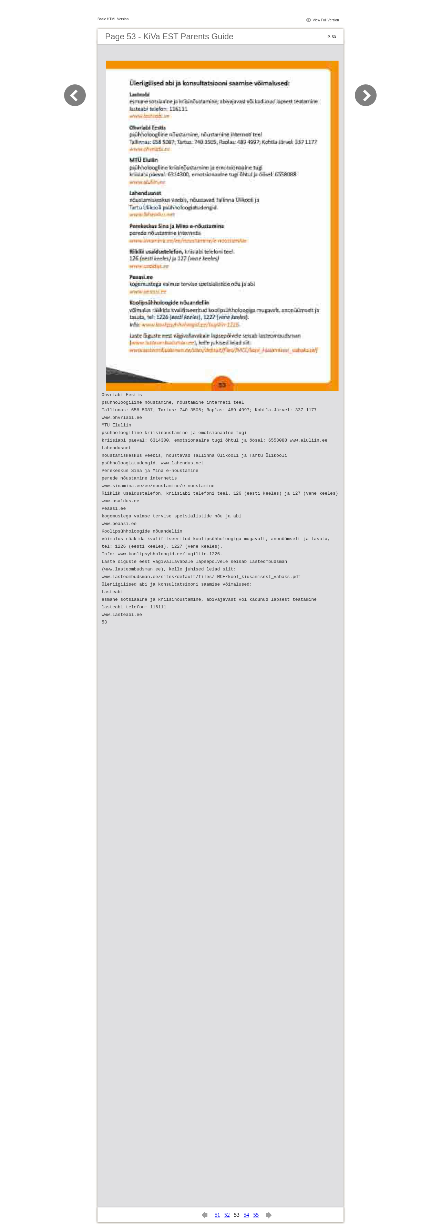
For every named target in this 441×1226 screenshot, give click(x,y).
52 (227, 1215)
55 (256, 1215)
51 (217, 1215)
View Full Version (325, 20)
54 (246, 1215)
